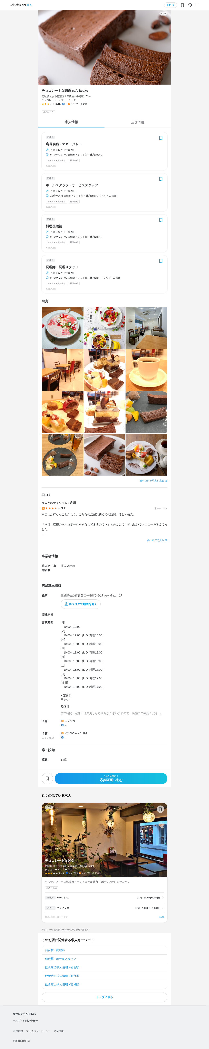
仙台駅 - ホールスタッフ (60, 958)
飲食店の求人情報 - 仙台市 (62, 976)
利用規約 (18, 1031)
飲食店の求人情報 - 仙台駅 (62, 967)
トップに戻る (104, 997)
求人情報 (71, 122)
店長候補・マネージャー (64, 144)
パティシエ (63, 897)
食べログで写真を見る (152, 480)
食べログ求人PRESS (24, 1013)
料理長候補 (54, 226)
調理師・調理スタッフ (62, 267)
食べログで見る (155, 540)
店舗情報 (137, 122)
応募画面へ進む (111, 778)
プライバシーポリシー (38, 1031)
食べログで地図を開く (83, 604)
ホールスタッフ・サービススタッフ (72, 185)
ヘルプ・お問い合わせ (25, 1020)
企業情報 (59, 1031)
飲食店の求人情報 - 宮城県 (62, 984)
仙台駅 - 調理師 (55, 950)
